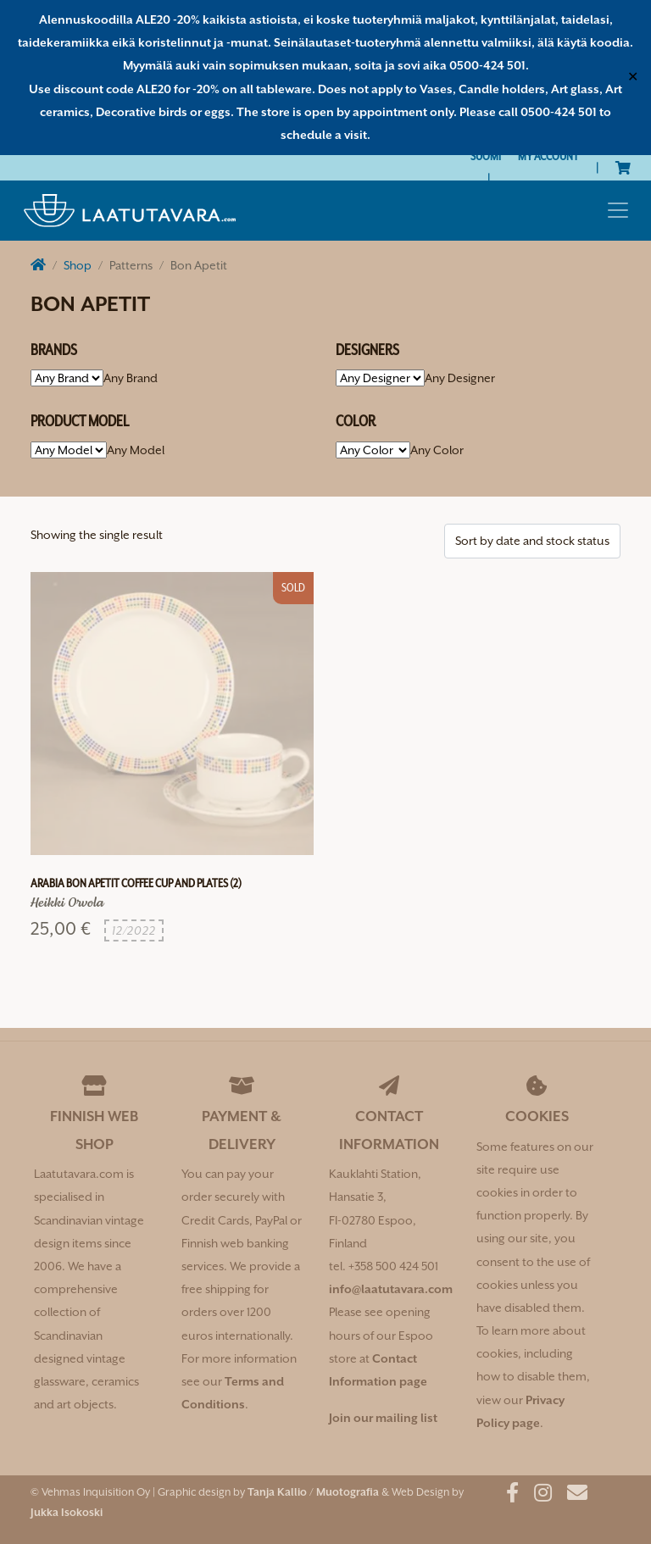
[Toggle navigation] (618, 210)
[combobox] (130, 378)
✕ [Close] (632, 77)
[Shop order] (532, 541)
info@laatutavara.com (391, 1289)
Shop (78, 265)
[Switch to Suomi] (485, 156)
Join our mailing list (383, 1418)
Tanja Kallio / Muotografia (313, 1492)
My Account (548, 156)
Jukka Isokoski (67, 1512)
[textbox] (130, 378)
